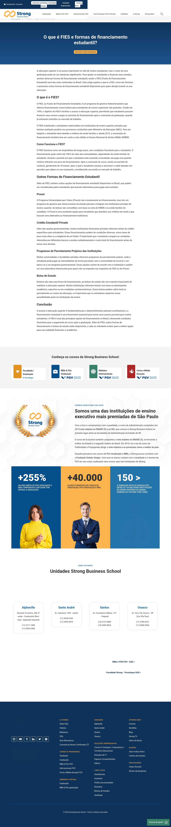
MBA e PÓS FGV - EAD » (123, 661)
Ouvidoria (98, 778)
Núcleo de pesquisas (137, 771)
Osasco (142, 607)
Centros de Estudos (137, 756)
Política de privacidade (103, 783)
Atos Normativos (67, 740)
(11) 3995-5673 (66, 622)
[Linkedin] (33, 739)
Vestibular (64, 756)
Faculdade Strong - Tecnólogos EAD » (124, 673)
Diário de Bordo (135, 740)
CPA (61, 736)
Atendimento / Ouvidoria (14, 3)
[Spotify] (46, 739)
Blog (131, 732)
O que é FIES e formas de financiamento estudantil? (50, 19)
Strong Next (150, 11)
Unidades (129, 11)
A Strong (139, 11)
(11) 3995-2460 (28, 628)
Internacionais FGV (89, 11)
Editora (97, 763)
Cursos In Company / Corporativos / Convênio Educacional (109, 749)
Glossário (29, 19)
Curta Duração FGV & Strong (111, 11)
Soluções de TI (100, 755)
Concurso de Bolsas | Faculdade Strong (85, 3)
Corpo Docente (135, 767)
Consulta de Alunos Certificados (74, 745)
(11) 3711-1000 (28, 625)
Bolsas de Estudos (102, 791)
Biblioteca (64, 732)
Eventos (132, 724)
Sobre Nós (64, 724)
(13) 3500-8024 (104, 625)
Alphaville (28, 607)
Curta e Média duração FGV (71, 772)
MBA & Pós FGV (73, 11)
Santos (105, 607)
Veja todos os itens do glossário (85, 52)
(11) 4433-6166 (66, 618)
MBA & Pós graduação (69, 788)
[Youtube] (20, 739)
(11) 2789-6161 (142, 622)
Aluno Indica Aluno (137, 752)
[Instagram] (14, 739)
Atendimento (99, 774)
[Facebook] (27, 739)
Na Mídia (133, 728)
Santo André (66, 607)
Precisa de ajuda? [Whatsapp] (158, 822)
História (63, 728)
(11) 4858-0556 (142, 625)
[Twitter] (39, 739)
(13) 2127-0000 (104, 622)
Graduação (59, 11)
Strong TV (133, 736)
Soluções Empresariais (143, 3)
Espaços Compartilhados (104, 759)
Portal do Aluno (159, 3)
